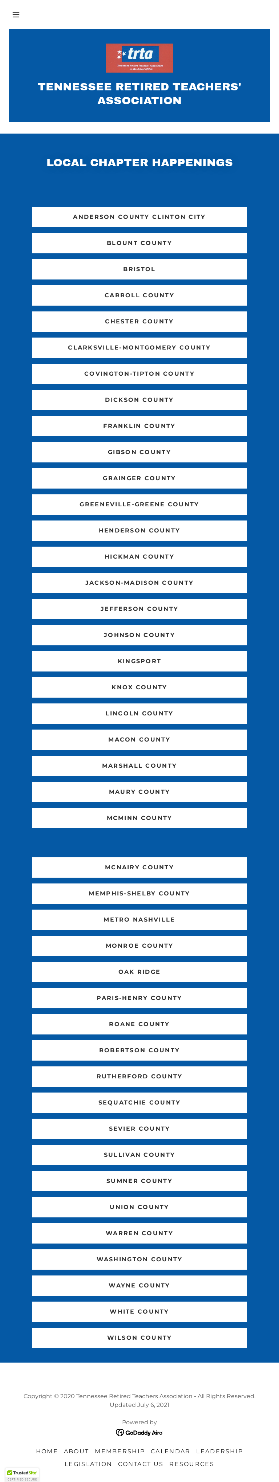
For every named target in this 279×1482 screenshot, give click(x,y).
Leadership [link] (219, 1451)
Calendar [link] (170, 1451)
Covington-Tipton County (139, 373)
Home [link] (47, 1451)
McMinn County (140, 818)
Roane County (139, 1024)
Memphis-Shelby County (139, 893)
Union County (139, 1207)
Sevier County (139, 1128)
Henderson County (140, 530)
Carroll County (139, 295)
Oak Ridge (139, 971)
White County (139, 1311)
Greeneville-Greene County (139, 504)
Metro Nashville (139, 919)
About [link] (76, 1451)
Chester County (139, 321)
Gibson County (139, 452)
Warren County (139, 1233)
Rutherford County (140, 1076)
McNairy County (139, 867)
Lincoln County (139, 713)
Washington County (140, 1259)
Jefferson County (140, 608)
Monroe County (140, 945)
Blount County (139, 243)
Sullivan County (139, 1154)
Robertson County (139, 1050)
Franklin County (139, 425)
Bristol (139, 269)
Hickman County (139, 556)
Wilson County (139, 1337)
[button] (16, 14)
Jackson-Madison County (139, 582)
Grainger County (139, 478)
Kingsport (140, 661)
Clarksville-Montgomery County (139, 347)
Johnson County (139, 635)
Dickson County (139, 399)
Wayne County (139, 1285)
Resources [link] (191, 1464)
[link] (139, 58)
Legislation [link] (88, 1464)
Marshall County (139, 765)
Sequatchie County (139, 1102)
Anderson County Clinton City (139, 216)
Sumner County (139, 1180)
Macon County (139, 739)
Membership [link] (120, 1451)
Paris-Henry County (139, 998)
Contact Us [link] (140, 1464)
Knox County (139, 687)
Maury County (139, 791)
